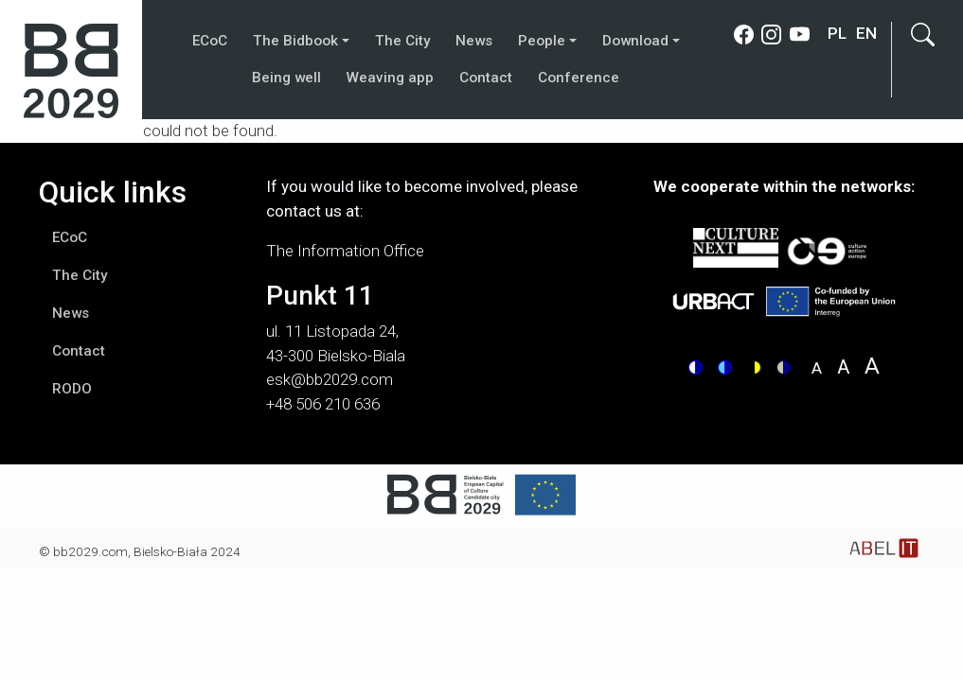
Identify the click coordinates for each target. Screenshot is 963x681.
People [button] (541, 40)
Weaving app (390, 77)
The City (402, 40)
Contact (485, 77)
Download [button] (635, 40)
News (473, 40)
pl (837, 33)
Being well (286, 77)
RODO (72, 388)
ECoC (209, 40)
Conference (578, 77)
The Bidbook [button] (295, 40)
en (866, 33)
